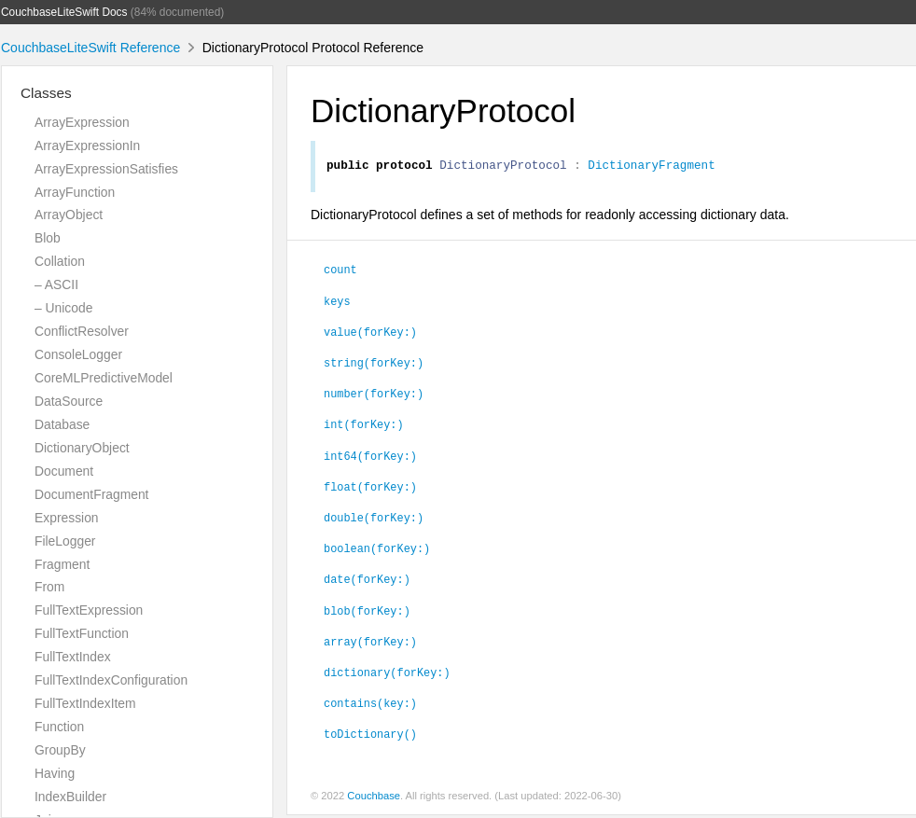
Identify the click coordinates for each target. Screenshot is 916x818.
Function (59, 726)
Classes (46, 93)
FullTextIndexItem (85, 703)
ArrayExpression (82, 122)
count (340, 271)
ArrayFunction (75, 192)
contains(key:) (370, 705)
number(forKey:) (373, 395)
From (49, 586)
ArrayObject (69, 214)
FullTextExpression (89, 610)
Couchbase (373, 798)
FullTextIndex (73, 656)
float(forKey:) (370, 488)
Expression (67, 517)
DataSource (69, 401)
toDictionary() (370, 735)
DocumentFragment (91, 494)
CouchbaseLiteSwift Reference (90, 47)
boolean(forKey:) (377, 550)
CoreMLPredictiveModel (104, 377)
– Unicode (63, 307)
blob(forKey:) (367, 612)
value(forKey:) (370, 333)
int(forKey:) (364, 426)
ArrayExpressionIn (87, 145)
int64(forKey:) (370, 458)
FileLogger (65, 541)
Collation (60, 261)
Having (55, 773)
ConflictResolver (82, 331)
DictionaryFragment (651, 167)
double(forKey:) (373, 519)
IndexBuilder (70, 796)
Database (62, 424)
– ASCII (56, 284)
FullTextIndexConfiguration (111, 679)
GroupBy (60, 749)
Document (64, 471)
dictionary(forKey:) (387, 674)
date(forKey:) (367, 581)
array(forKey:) (370, 643)
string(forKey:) (373, 364)
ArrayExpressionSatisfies (106, 168)
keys (337, 303)
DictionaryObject (82, 447)
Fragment (62, 564)
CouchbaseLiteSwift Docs (64, 12)
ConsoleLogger (78, 354)
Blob (48, 237)
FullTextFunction (82, 633)
